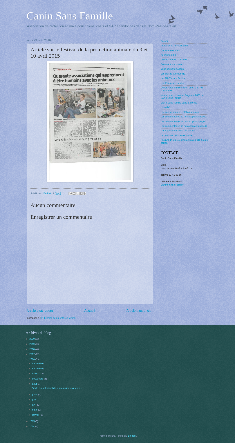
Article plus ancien (139, 311)
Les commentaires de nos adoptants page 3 (184, 126)
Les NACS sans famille (173, 78)
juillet (35, 394)
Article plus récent (40, 311)
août (34, 383)
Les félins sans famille (172, 83)
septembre (38, 378)
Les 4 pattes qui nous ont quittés (178, 130)
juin (34, 399)
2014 (32, 426)
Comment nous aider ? (173, 64)
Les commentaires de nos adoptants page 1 (184, 116)
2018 (32, 349)
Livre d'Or (166, 107)
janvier (36, 414)
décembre (37, 363)
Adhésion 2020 (168, 55)
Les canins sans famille (173, 73)
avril (34, 404)
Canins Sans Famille (172, 184)
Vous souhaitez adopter (173, 69)
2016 (32, 359)
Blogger (132, 435)
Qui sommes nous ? (171, 50)
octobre (36, 373)
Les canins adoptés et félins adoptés (180, 112)
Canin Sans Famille (70, 16)
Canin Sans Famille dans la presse (179, 102)
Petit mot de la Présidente (174, 45)
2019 (32, 344)
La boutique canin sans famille (176, 135)
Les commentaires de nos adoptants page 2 (184, 121)
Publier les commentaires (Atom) (58, 318)
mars (35, 409)
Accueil (89, 311)
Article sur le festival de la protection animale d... (57, 388)
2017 (32, 354)
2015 (32, 421)
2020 (32, 338)
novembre (37, 368)
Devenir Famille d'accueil (174, 59)
